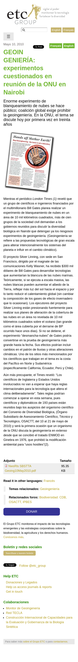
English (56, 29)
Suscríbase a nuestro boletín (19, 553)
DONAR (31, 511)
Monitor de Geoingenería (23, 608)
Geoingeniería (49, 489)
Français (68, 29)
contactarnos (60, 641)
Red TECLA (14, 613)
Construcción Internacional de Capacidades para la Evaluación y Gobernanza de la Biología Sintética (39, 622)
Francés (49, 481)
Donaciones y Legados (21, 582)
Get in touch (14, 591)
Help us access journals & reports (29, 587)
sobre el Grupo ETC (34, 641)
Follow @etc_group (32, 565)
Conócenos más (13, 537)
